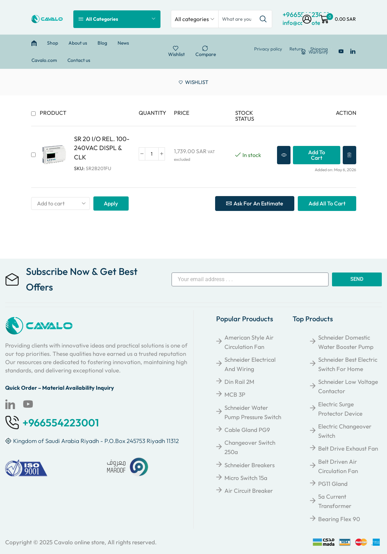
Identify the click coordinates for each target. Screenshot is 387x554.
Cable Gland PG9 (247, 429)
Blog (102, 43)
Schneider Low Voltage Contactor (348, 386)
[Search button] (263, 19)
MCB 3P (234, 394)
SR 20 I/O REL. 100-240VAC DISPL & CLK (101, 148)
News (123, 43)
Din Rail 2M (239, 381)
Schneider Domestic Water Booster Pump (346, 342)
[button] (316, 155)
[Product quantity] (151, 153)
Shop (52, 43)
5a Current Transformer (334, 501)
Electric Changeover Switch (344, 431)
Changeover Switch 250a (249, 447)
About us (77, 43)
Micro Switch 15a (245, 477)
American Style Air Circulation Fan (249, 342)
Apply (111, 203)
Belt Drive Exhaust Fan (348, 448)
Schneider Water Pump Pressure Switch (252, 412)
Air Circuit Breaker (248, 490)
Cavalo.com (44, 60)
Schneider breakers (249, 465)
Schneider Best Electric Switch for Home (347, 364)
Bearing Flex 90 (339, 519)
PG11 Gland (333, 483)
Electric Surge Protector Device (340, 408)
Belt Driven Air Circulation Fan (338, 466)
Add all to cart (326, 203)
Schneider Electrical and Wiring (250, 364)
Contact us (78, 60)
